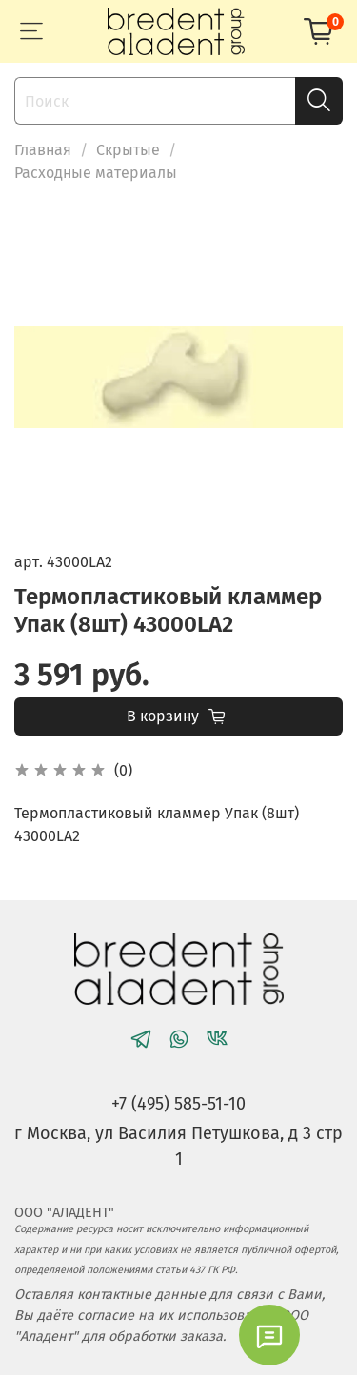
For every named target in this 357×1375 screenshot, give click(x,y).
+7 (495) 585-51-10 (178, 1103)
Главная (42, 150)
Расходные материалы (95, 173)
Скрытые (128, 150)
